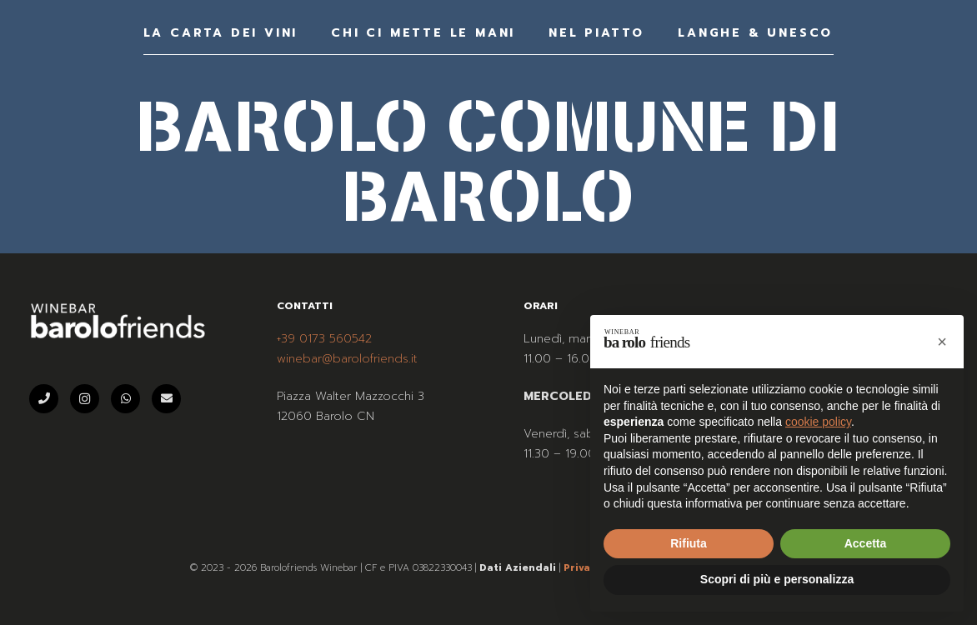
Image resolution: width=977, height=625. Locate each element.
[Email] (166, 398)
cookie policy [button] (818, 421)
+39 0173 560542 (324, 339)
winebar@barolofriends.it (347, 359)
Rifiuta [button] (688, 543)
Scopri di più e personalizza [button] (777, 579)
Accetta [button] (865, 543)
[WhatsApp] (125, 398)
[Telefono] (43, 398)
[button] (942, 341)
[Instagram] (84, 398)
